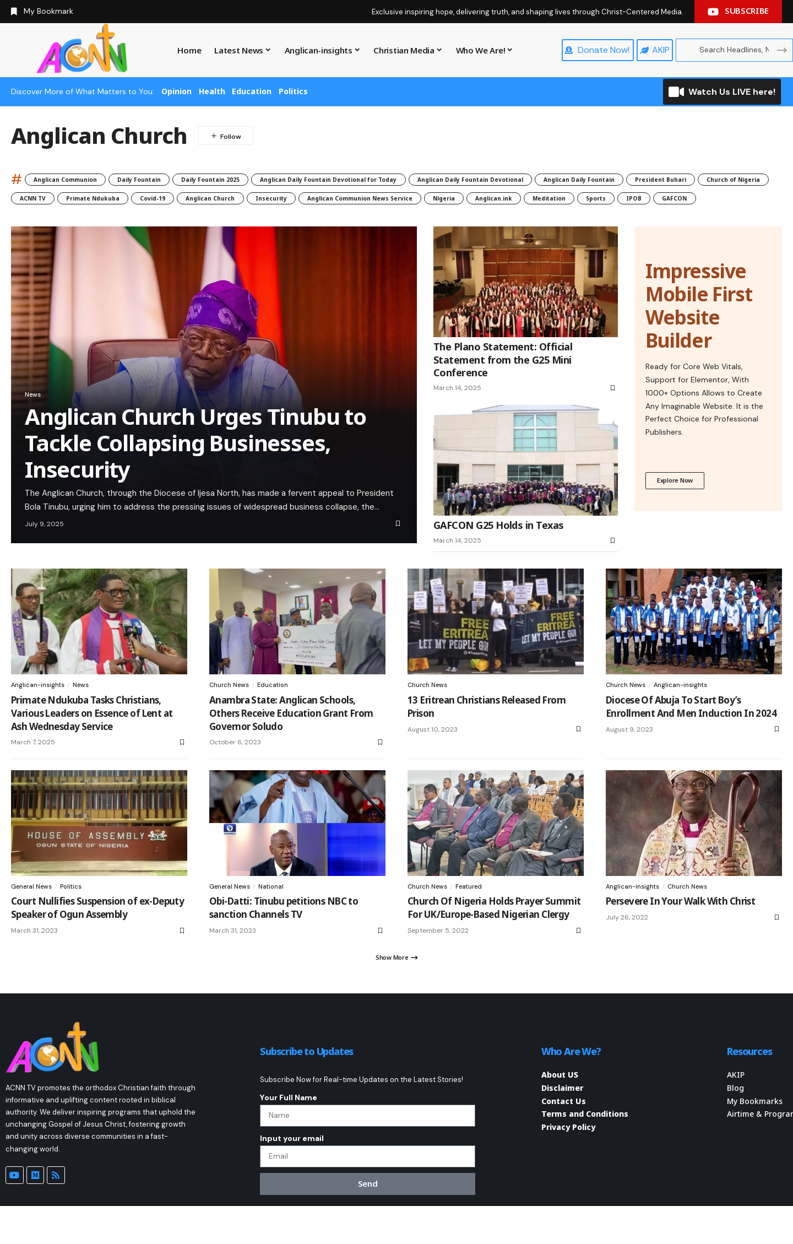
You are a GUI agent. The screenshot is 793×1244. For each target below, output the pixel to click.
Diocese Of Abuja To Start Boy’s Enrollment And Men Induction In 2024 (691, 730)
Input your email (292, 1171)
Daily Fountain (174, 179)
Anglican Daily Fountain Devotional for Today (419, 179)
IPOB (448, 219)
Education (251, 91)
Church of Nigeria (267, 200)
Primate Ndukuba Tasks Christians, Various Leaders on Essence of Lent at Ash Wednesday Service (91, 736)
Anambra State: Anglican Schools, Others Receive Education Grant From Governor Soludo (291, 736)
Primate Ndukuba (424, 200)
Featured (473, 910)
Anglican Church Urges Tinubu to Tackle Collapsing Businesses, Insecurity (195, 466)
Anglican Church (577, 200)
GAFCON (499, 219)
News (36, 415)
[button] (396, 984)
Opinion (176, 91)
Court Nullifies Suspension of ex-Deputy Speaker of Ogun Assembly (97, 932)
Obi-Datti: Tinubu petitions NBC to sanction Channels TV (283, 932)
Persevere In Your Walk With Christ (680, 926)
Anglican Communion (78, 179)
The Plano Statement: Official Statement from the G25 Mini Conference (502, 383)
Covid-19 (502, 200)
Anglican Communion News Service (92, 219)
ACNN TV (345, 200)
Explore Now (678, 505)
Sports (399, 219)
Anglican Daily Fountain (69, 200)
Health (212, 91)
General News (34, 910)
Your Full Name (288, 1125)
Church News (230, 708)
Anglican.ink (266, 219)
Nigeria (201, 219)
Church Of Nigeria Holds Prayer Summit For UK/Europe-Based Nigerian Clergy (494, 932)
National (276, 910)
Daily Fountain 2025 (266, 179)
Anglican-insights (39, 708)
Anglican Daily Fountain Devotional (603, 179)
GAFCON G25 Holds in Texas (498, 548)
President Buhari (174, 200)
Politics (293, 91)
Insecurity (655, 200)
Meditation (338, 219)
